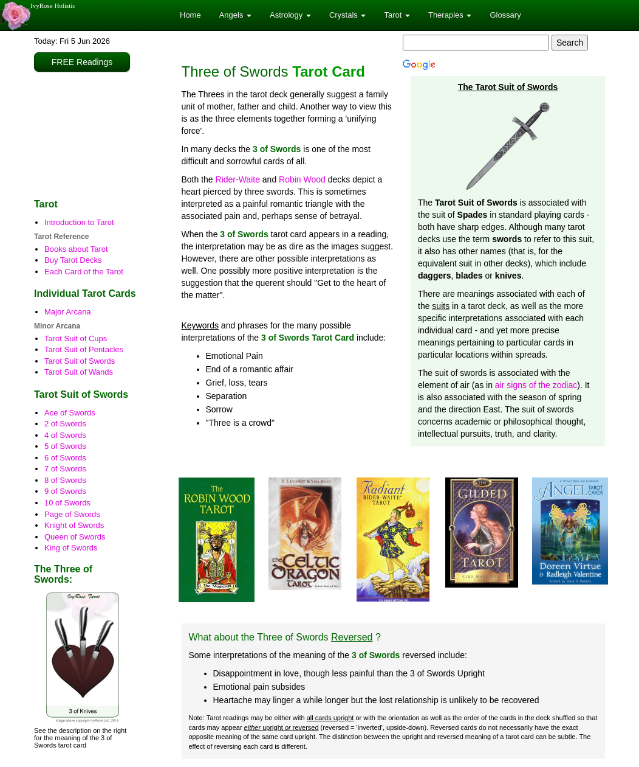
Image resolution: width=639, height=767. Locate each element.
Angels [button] (235, 14)
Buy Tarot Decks (72, 260)
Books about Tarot (76, 249)
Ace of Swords (69, 412)
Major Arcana (67, 311)
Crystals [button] (347, 14)
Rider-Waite (238, 179)
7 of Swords (65, 468)
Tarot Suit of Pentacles (83, 349)
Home (190, 14)
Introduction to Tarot (79, 222)
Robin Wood (302, 179)
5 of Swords (65, 446)
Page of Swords (72, 514)
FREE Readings (82, 62)
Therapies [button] (449, 14)
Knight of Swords (74, 525)
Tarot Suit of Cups (75, 338)
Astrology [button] (290, 14)
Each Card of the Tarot (83, 271)
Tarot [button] (397, 14)
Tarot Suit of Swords (79, 361)
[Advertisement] (98, 135)
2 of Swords (65, 423)
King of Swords (70, 547)
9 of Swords (65, 491)
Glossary (505, 14)
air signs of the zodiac (536, 385)
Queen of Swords (74, 536)
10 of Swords (67, 502)
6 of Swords (65, 457)
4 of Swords (65, 435)
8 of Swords (65, 480)
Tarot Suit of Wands (78, 372)
